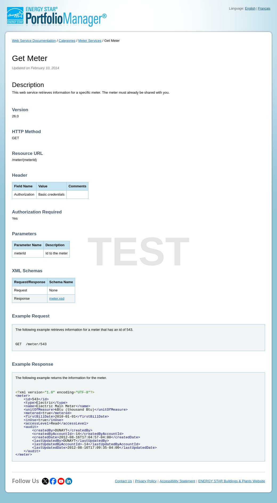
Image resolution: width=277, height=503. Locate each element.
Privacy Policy (146, 481)
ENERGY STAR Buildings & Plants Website (231, 481)
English (250, 8)
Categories (67, 41)
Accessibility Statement (177, 481)
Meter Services (89, 41)
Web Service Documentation (34, 41)
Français (264, 8)
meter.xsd (56, 298)
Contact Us (123, 481)
